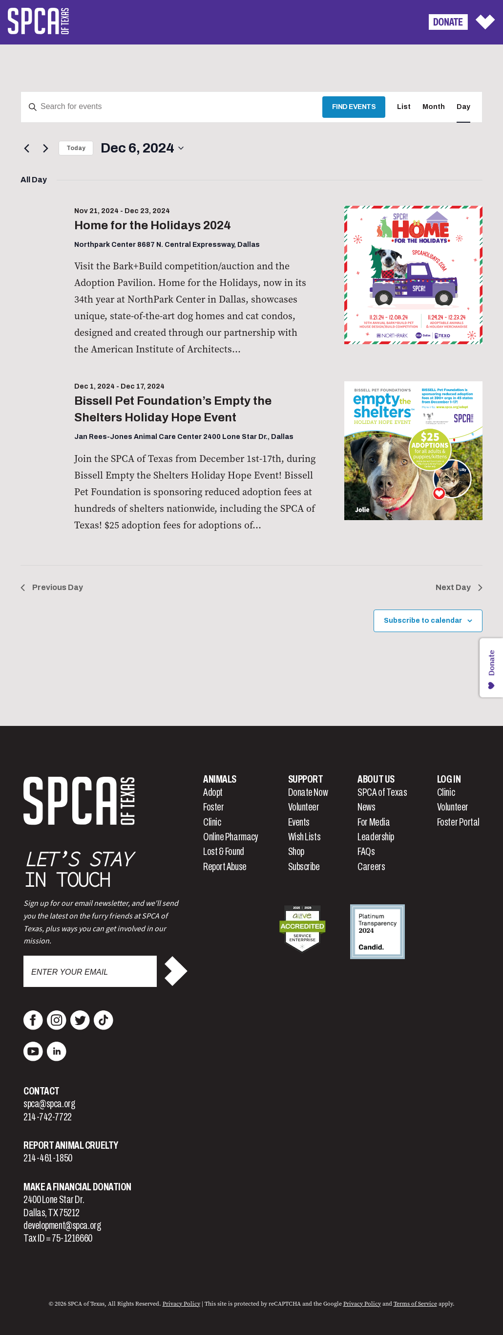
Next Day (459, 587)
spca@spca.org (49, 1104)
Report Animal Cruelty (70, 1145)
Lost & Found (223, 851)
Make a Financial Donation (77, 1187)
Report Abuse (225, 867)
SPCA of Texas (382, 792)
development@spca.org (62, 1225)
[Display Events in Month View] (433, 107)
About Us (375, 779)
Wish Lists (304, 837)
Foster (213, 807)
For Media (373, 822)
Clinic (212, 822)
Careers (371, 867)
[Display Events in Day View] (463, 107)
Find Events (354, 106)
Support (305, 779)
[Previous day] (26, 148)
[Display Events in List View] (404, 107)
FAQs (366, 851)
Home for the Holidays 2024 (152, 225)
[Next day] (45, 148)
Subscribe (304, 867)
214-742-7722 (47, 1117)
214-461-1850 (47, 1158)
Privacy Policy (181, 1304)
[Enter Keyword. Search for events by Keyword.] (171, 107)
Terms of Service (415, 1304)
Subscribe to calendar (423, 620)
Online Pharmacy (230, 837)
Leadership (375, 837)
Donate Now (308, 792)
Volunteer (303, 807)
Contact (41, 1091)
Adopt (213, 792)
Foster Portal (458, 822)
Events (299, 822)
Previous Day (52, 587)
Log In (449, 779)
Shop (296, 851)
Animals (219, 779)
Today (75, 148)
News (366, 807)
